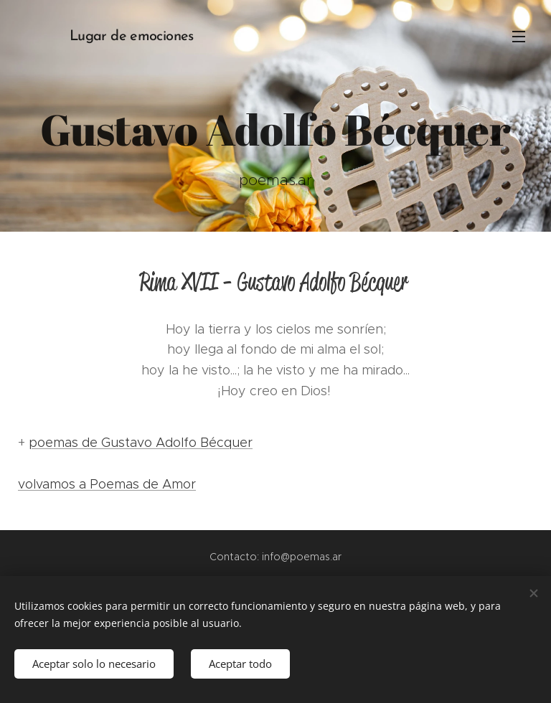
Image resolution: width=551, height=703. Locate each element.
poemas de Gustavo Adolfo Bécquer (141, 442)
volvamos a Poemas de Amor (107, 484)
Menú (518, 36)
